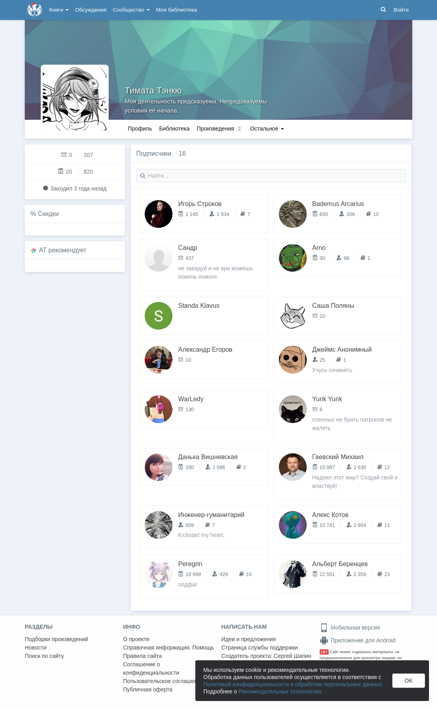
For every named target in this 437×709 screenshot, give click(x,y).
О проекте (136, 639)
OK (409, 680)
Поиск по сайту (44, 656)
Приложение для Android (357, 640)
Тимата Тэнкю (153, 90)
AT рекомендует (63, 250)
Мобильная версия (350, 627)
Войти (401, 10)
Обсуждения (90, 10)
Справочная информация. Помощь (168, 647)
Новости (35, 647)
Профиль (140, 128)
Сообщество (131, 10)
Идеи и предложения (248, 639)
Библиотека (174, 128)
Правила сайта (142, 656)
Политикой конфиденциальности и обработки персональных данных (292, 684)
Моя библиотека (176, 10)
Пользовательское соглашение (163, 681)
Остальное (267, 128)
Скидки (48, 213)
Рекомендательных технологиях (280, 691)
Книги (59, 10)
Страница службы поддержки (259, 647)
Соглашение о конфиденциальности (151, 668)
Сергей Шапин (292, 656)
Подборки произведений (56, 639)
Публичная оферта (148, 689)
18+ (324, 652)
